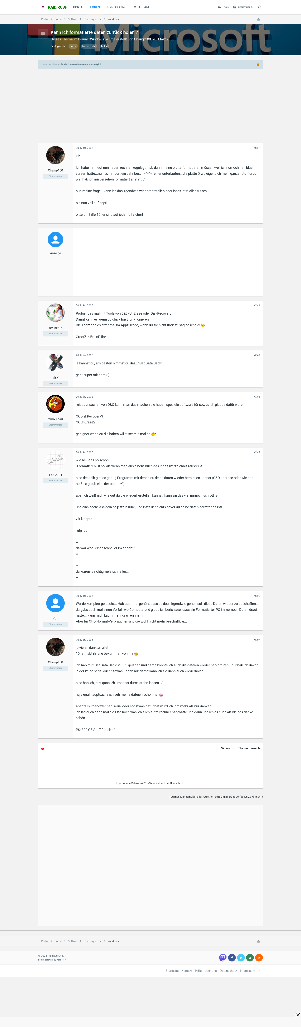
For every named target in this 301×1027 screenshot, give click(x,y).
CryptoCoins (116, 7)
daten (73, 46)
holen (104, 46)
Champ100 (142, 39)
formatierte (89, 46)
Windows (97, 39)
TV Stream (140, 7)
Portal (78, 7)
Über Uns (211, 971)
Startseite (172, 971)
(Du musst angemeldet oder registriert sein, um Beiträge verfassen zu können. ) (216, 796)
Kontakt (187, 971)
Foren (95, 7)
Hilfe (198, 971)
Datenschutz (228, 971)
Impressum (247, 971)
